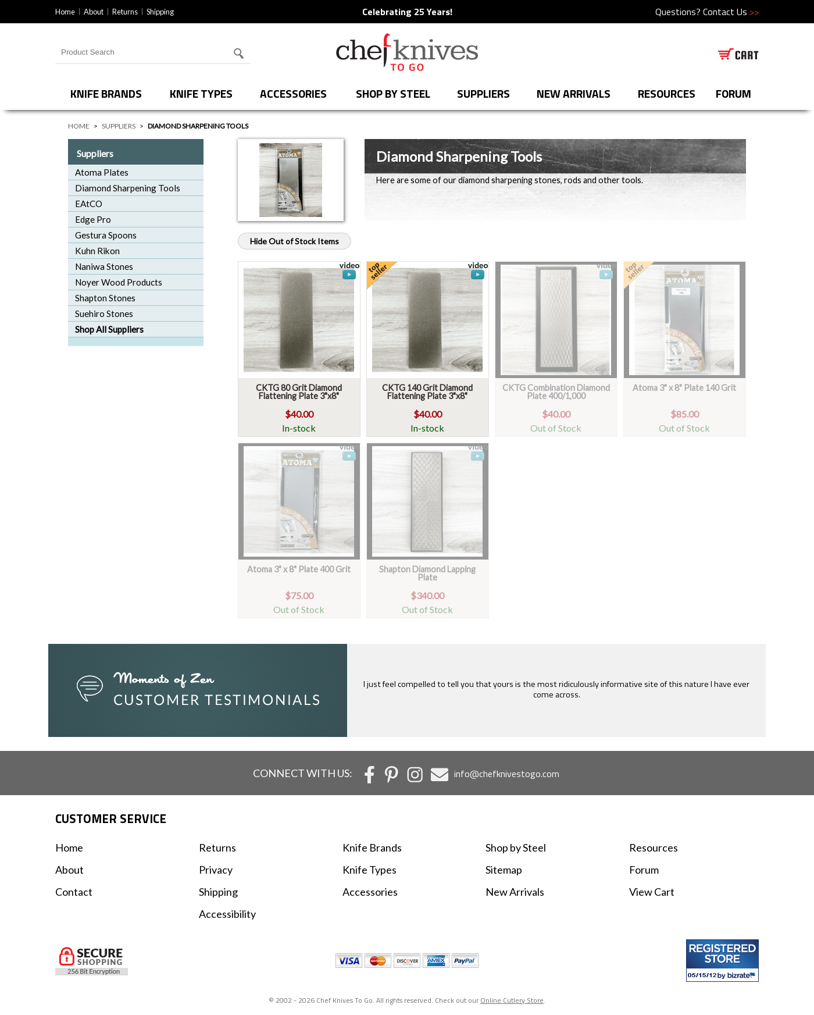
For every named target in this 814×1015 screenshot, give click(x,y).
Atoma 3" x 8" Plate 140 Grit (684, 388)
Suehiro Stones (104, 313)
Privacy (216, 869)
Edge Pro (93, 219)
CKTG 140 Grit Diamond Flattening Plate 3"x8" (427, 392)
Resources (666, 93)
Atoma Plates (101, 172)
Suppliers (483, 93)
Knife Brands (106, 93)
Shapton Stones (105, 298)
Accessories (293, 93)
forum (733, 93)
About (93, 11)
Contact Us (731, 12)
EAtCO (88, 203)
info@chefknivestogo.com (506, 774)
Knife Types (201, 93)
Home (65, 11)
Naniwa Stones (104, 266)
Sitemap (503, 869)
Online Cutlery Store (512, 1000)
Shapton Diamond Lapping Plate (427, 573)
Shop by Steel (393, 93)
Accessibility (227, 913)
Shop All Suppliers (109, 329)
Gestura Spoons (106, 235)
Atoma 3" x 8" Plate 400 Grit (299, 569)
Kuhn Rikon (97, 250)
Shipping (160, 11)
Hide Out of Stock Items (294, 241)
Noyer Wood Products (118, 282)
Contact (73, 891)
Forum (644, 869)
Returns (125, 11)
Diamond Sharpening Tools (127, 188)
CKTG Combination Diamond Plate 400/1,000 (556, 392)
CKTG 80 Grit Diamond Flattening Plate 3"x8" (299, 392)
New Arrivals (573, 93)
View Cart (651, 891)
